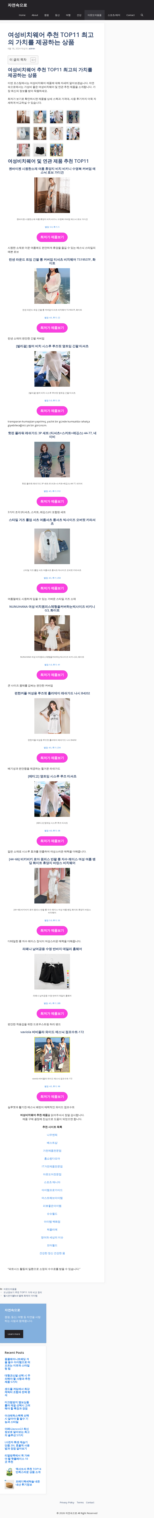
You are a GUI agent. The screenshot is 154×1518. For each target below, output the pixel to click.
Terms (80, 1502)
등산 (57, 15)
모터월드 (52, 1245)
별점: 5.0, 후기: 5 (52, 227)
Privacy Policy (67, 1502)
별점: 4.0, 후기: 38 (52, 830)
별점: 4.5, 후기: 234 (52, 747)
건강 (79, 15)
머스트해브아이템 (52, 1198)
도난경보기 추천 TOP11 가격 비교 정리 (23, 1292)
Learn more (14, 1333)
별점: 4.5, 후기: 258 (52, 577)
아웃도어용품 (95, 15)
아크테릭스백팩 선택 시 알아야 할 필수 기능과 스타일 (17, 1419)
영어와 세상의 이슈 (52, 1237)
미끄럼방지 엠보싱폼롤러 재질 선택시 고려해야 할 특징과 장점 (17, 1405)
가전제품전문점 (52, 1150)
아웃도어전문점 (52, 1174)
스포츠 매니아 (52, 1182)
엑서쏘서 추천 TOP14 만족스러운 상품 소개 (28, 1470)
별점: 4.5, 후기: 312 (52, 491)
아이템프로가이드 (52, 1190)
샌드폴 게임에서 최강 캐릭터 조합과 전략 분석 (17, 1392)
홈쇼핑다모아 (52, 1158)
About (35, 15)
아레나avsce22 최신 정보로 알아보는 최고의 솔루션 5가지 (17, 1432)
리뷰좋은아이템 (52, 1206)
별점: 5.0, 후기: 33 (52, 920)
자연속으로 (17, 5)
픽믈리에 (52, 1229)
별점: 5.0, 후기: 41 (52, 664)
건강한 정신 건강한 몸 (52, 1253)
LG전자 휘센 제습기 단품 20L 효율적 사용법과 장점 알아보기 (17, 1445)
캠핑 (46, 15)
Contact (130, 15)
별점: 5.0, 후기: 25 (52, 400)
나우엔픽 (52, 1135)
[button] (142, 15)
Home (22, 15)
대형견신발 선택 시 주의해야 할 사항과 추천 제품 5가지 (17, 1379)
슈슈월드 (52, 1213)
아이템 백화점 (52, 1221)
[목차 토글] (31, 59)
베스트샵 (52, 1142)
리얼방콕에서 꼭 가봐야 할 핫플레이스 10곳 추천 (17, 1459)
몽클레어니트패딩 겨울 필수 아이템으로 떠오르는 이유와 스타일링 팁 (17, 1363)
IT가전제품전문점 (52, 1166)
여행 (68, 15)
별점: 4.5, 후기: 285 (52, 1003)
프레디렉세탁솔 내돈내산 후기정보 (28, 1483)
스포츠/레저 (114, 15)
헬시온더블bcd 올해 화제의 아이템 (20, 1295)
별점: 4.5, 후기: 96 (52, 1086)
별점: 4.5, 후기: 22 (52, 317)
